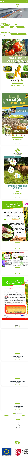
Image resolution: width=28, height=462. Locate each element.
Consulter (17, 89)
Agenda (17, 423)
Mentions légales (11, 458)
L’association (17, 420)
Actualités (17, 424)
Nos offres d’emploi (17, 427)
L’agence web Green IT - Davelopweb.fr (20, 458)
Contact (17, 428)
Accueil (2, 19)
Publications (17, 426)
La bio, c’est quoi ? (17, 425)
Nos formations (17, 422)
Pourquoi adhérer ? (17, 421)
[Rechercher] (9, 1)
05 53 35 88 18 (17, 437)
